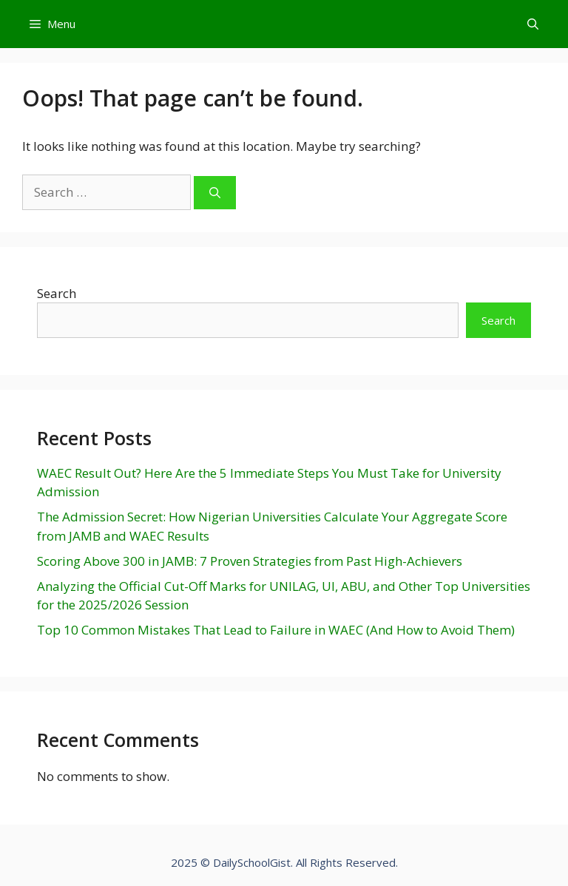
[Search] (215, 192)
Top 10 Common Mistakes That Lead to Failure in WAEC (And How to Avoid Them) (276, 629)
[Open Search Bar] (533, 24)
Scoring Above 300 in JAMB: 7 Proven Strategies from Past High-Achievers (249, 560)
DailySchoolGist (252, 862)
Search (56, 293)
